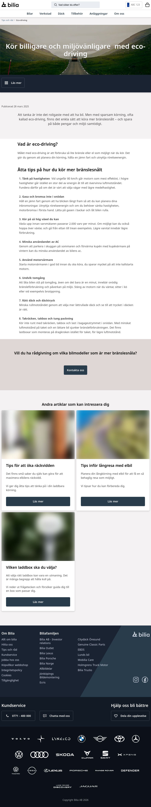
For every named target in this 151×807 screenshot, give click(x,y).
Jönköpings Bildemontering (49, 675)
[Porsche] (79, 771)
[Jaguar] (88, 787)
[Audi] (39, 755)
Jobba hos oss (10, 660)
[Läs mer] (38, 501)
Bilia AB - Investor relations (51, 641)
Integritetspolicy (12, 670)
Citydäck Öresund (89, 639)
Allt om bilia (9, 639)
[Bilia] (10, 5)
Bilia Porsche (48, 658)
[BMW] (81, 739)
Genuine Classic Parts (91, 644)
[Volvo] (20, 739)
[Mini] (100, 739)
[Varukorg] (147, 5)
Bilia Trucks (85, 670)
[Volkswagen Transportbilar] (16, 771)
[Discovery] (63, 787)
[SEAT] (105, 755)
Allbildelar (46, 668)
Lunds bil (83, 654)
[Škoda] (65, 755)
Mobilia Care (86, 660)
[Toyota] (119, 739)
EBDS (81, 649)
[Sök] (75, 5)
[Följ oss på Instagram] (135, 679)
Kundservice (9, 654)
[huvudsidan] (140, 635)
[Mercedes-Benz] (136, 739)
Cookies (6, 675)
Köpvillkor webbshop (15, 665)
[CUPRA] (87, 755)
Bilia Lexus (46, 653)
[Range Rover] (104, 771)
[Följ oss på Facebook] (144, 679)
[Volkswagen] (19, 755)
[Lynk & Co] (61, 739)
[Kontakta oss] (75, 370)
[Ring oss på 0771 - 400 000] (18, 716)
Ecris (43, 682)
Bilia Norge (47, 663)
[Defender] (130, 771)
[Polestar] (41, 739)
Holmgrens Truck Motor (93, 665)
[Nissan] (32, 771)
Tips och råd (7, 20)
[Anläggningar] (98, 13)
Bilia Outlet (47, 648)
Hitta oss (7, 644)
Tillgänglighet (10, 680)
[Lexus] (53, 771)
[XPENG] (127, 755)
